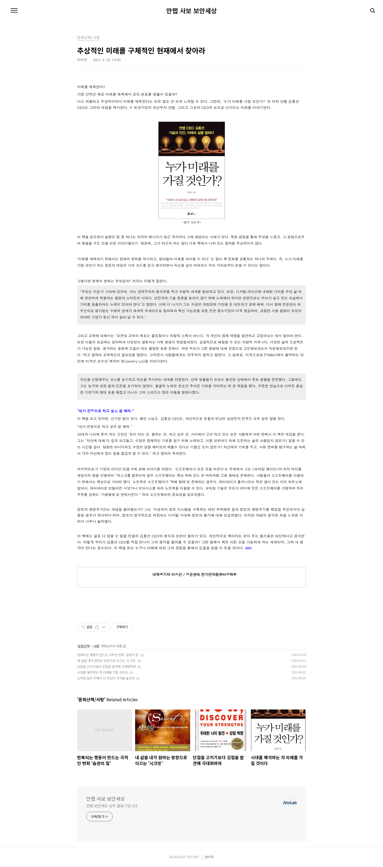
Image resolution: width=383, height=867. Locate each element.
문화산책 (84, 646)
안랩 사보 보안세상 (191, 10)
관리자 (209, 857)
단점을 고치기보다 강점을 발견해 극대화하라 (106, 666)
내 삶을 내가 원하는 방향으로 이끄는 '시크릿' (106, 660)
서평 (96, 646)
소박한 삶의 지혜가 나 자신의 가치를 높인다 (106, 678)
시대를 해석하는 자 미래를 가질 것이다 (102, 672)
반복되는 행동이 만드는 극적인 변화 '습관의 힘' (108, 654)
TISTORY (192, 857)
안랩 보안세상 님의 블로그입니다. (112, 805)
